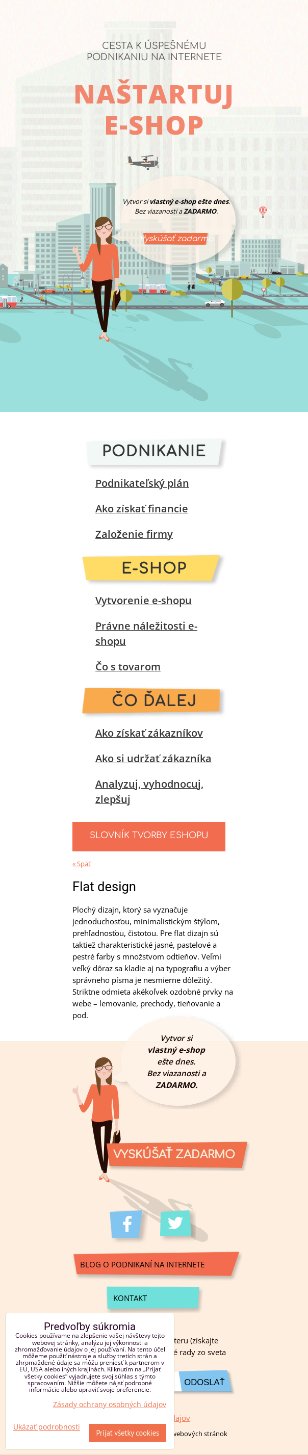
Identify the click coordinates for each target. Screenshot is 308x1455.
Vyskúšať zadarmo (176, 238)
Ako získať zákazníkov (149, 733)
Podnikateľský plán (142, 483)
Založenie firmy (134, 534)
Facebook (129, 1226)
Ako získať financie (141, 508)
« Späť (81, 863)
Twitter (179, 1226)
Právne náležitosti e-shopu (146, 633)
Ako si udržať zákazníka (153, 758)
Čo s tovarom (128, 666)
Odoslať (204, 1382)
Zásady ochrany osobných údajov (109, 1404)
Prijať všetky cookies (128, 1433)
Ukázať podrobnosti (46, 1427)
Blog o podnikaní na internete (142, 1264)
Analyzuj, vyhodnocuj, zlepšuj (149, 791)
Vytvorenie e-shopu (143, 600)
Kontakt (130, 1298)
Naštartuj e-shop (154, 108)
